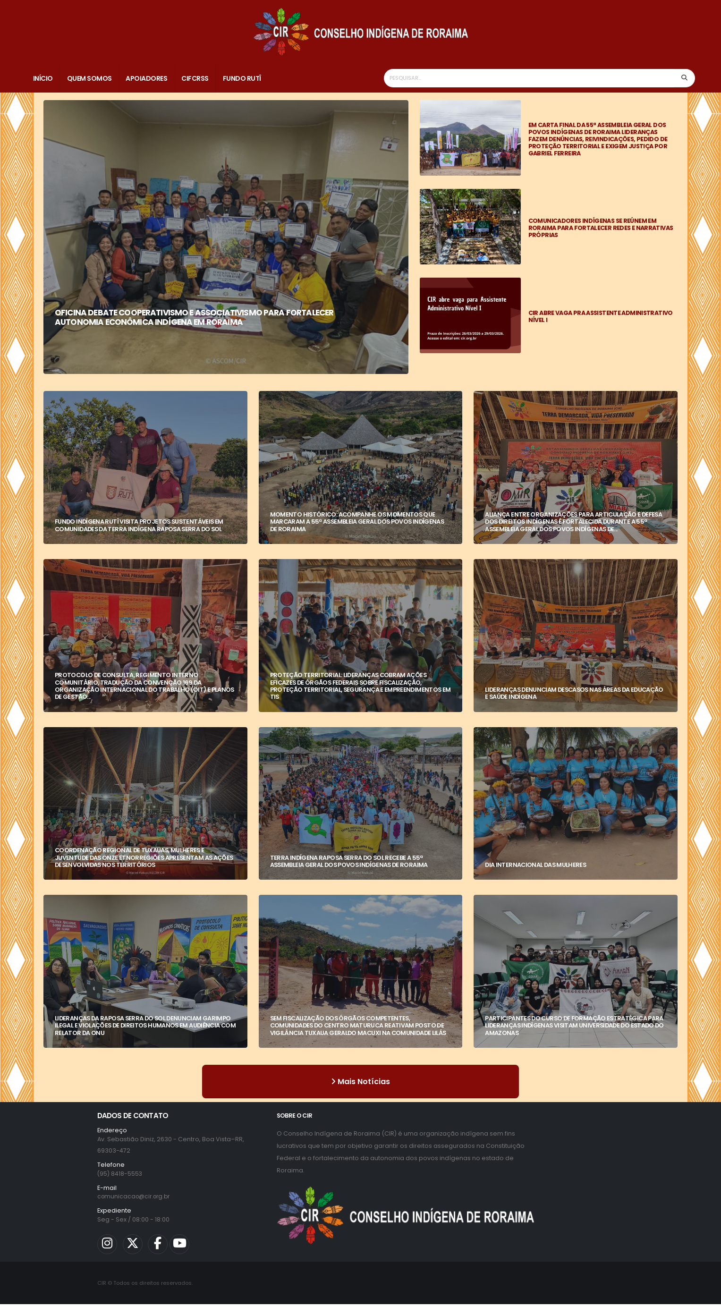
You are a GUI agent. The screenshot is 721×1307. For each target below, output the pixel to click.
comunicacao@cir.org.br (136, 1196)
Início (43, 78)
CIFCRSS (195, 78)
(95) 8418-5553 (120, 1174)
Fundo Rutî (242, 78)
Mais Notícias (360, 1081)
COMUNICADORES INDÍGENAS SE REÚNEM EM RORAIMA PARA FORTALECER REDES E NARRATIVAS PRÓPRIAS (600, 228)
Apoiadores (146, 78)
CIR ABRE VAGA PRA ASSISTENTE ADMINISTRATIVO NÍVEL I (600, 316)
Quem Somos (89, 78)
